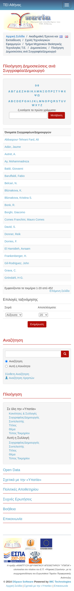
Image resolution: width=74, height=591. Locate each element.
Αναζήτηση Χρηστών (19, 378)
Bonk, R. (10, 205)
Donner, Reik (13, 234)
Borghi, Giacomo (15, 212)
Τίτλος (13, 425)
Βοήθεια (9, 509)
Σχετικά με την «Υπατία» (22, 480)
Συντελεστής (16, 421)
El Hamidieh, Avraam (17, 248)
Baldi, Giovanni (14, 168)
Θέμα (12, 429)
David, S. (10, 226)
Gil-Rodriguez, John (17, 263)
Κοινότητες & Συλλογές (23, 413)
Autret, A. (10, 154)
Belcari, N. (11, 183)
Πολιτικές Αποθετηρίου (20, 489)
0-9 (37, 85)
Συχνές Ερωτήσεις (17, 499)
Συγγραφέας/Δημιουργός (24, 417)
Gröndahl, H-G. (14, 277)
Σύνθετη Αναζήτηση (17, 374)
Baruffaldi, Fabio (15, 175)
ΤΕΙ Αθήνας (12, 5)
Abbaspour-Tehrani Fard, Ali (22, 139)
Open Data (11, 470)
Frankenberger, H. (16, 255)
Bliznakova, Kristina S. (18, 197)
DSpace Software (22, 581)
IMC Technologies (60, 581)
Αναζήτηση (15, 361)
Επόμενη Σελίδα (59, 290)
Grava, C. (10, 270)
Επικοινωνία (12, 519)
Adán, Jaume (13, 146)
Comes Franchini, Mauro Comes (24, 219)
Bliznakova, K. (13, 190)
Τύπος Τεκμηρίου (19, 433)
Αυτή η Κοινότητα (19, 366)
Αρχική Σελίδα (15, 36)
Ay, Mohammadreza (17, 161)
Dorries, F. (11, 241)
